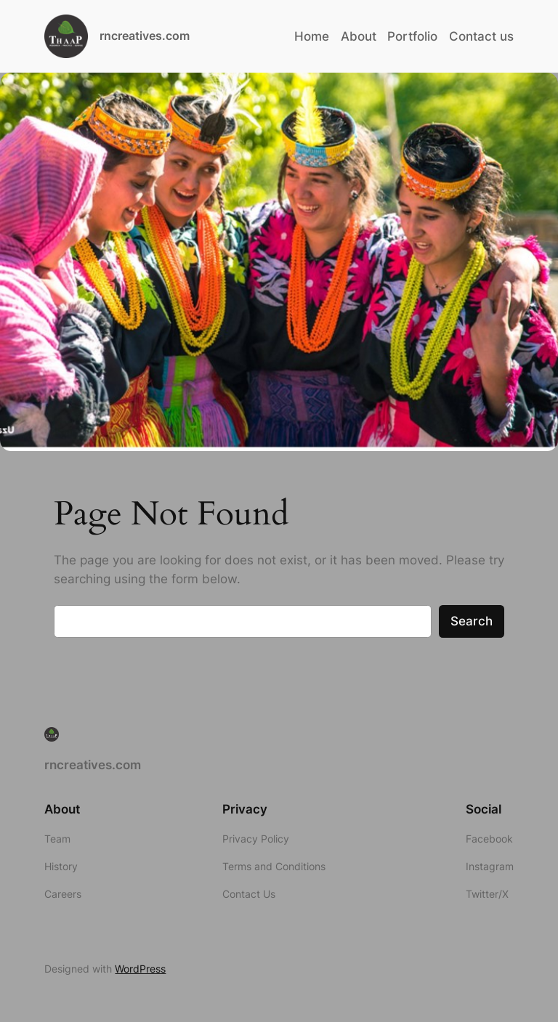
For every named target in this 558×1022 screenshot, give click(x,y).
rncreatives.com (145, 35)
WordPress (140, 968)
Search (471, 621)
